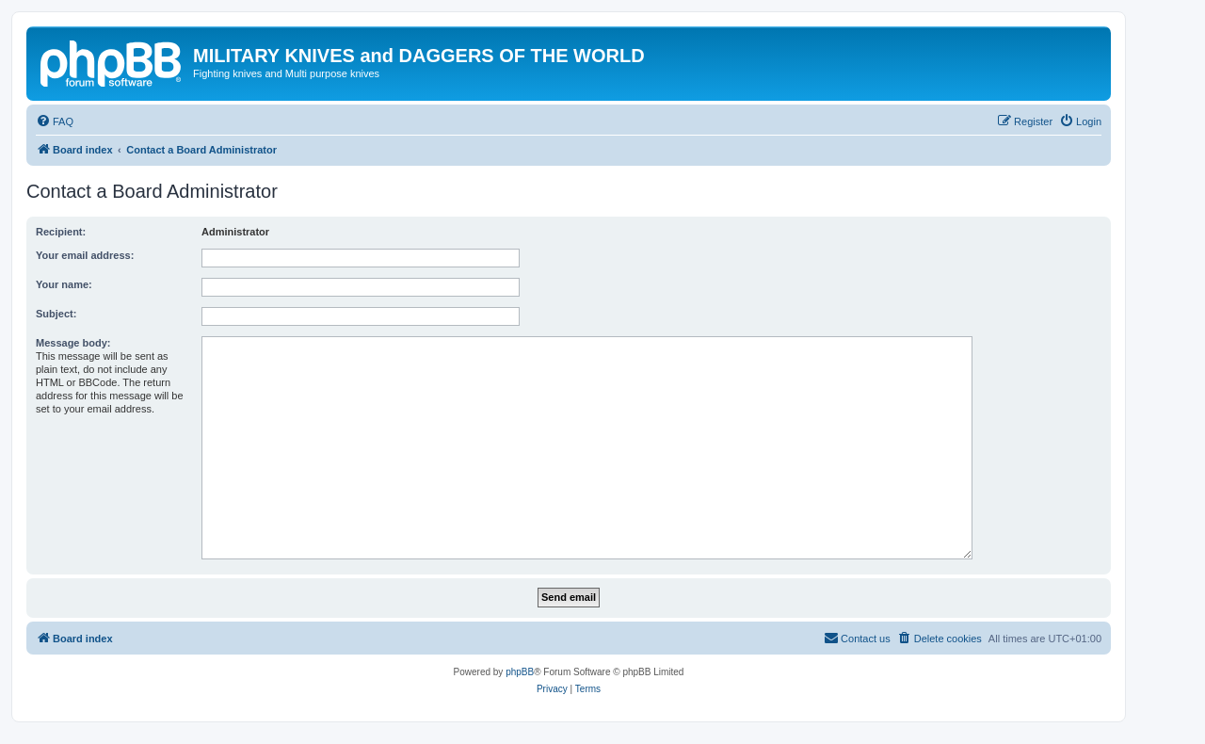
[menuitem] (54, 121)
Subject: (56, 313)
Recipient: (61, 231)
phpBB (520, 672)
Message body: (73, 342)
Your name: (64, 284)
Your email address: (85, 255)
